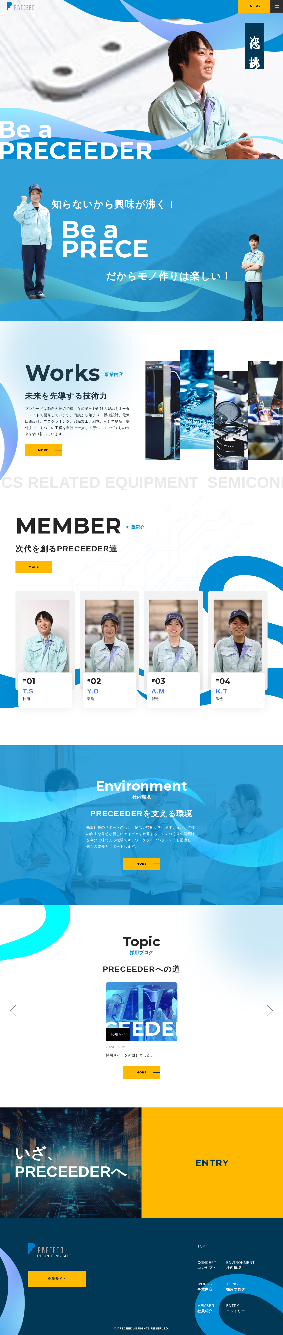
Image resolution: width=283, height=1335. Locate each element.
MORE (49, 450)
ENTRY (254, 6)
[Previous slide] (15, 1010)
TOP (201, 1246)
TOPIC (235, 1287)
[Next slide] (267, 1010)
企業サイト (57, 1279)
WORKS (204, 1287)
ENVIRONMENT (240, 1266)
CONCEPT (206, 1266)
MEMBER (205, 1309)
